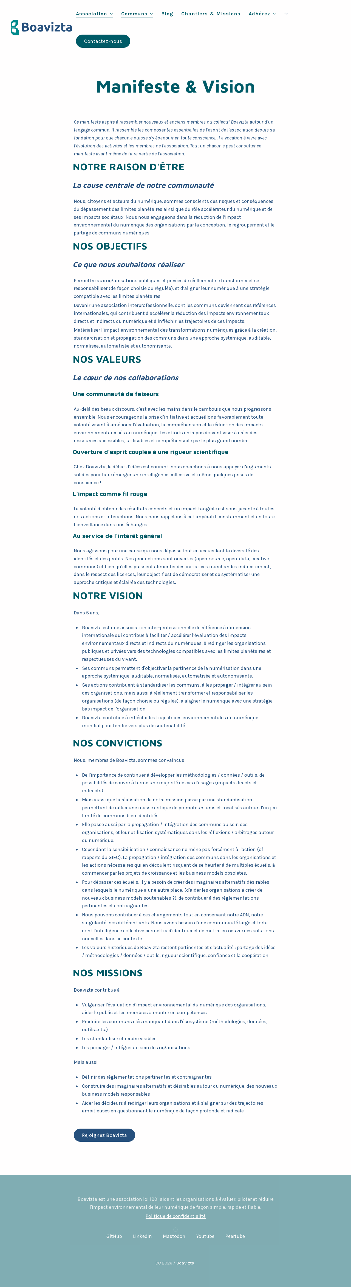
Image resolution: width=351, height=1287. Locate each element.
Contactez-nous (103, 41)
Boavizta (185, 1263)
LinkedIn (142, 1236)
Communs (137, 14)
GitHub (114, 1236)
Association (94, 14)
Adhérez (262, 14)
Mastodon (174, 1236)
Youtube (205, 1236)
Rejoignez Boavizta (104, 1135)
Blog (167, 14)
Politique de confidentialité (176, 1216)
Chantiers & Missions (210, 14)
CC (158, 1263)
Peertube (235, 1236)
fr (286, 14)
